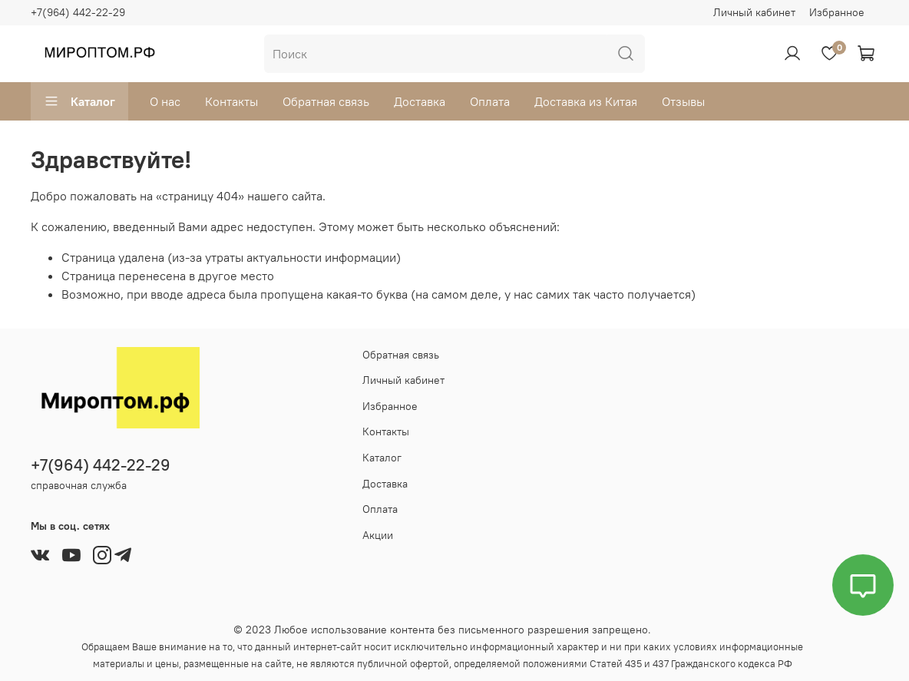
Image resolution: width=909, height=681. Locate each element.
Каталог (79, 101)
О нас (165, 101)
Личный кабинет (754, 12)
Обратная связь (326, 101)
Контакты (231, 101)
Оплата (490, 101)
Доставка (419, 101)
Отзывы (683, 101)
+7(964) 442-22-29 (78, 12)
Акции (377, 535)
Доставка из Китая (585, 101)
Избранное (836, 12)
